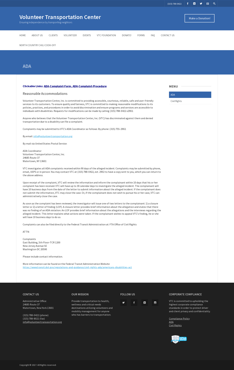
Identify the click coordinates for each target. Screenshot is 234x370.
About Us (37, 35)
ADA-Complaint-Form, (58, 86)
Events (87, 35)
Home (22, 35)
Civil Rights (176, 101)
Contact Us (168, 35)
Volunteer (70, 35)
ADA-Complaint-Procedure (90, 86)
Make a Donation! (199, 18)
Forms (141, 35)
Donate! (126, 35)
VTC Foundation (106, 35)
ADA (173, 94)
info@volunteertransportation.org (52, 136)
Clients (53, 35)
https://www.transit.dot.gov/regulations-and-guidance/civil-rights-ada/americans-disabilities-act (77, 267)
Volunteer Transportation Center (60, 17)
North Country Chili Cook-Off (37, 45)
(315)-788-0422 (175, 3)
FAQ (153, 35)
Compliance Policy (179, 318)
